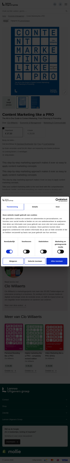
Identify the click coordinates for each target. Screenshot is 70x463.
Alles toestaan (57, 261)
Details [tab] (35, 207)
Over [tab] (58, 207)
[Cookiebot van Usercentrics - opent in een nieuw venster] (57, 200)
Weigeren (13, 261)
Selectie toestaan (35, 261)
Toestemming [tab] (12, 207)
